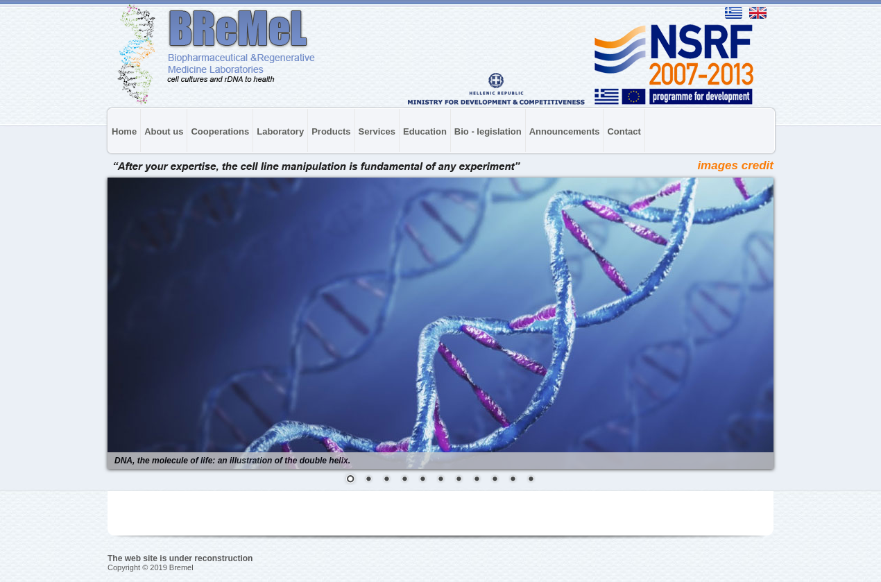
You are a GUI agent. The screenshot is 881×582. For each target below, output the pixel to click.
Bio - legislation (488, 131)
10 (512, 480)
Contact (623, 131)
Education (425, 131)
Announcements (564, 131)
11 (530, 480)
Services (377, 131)
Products (330, 131)
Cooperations (220, 131)
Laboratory (280, 131)
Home (124, 131)
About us (163, 131)
